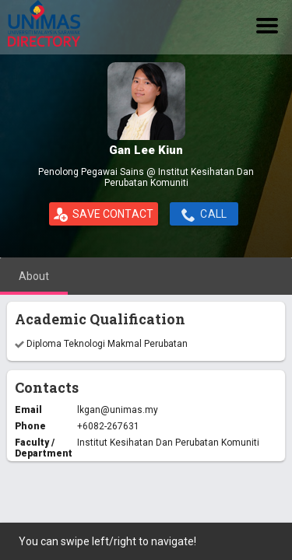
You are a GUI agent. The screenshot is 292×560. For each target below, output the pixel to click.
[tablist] (146, 276)
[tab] (34, 276)
